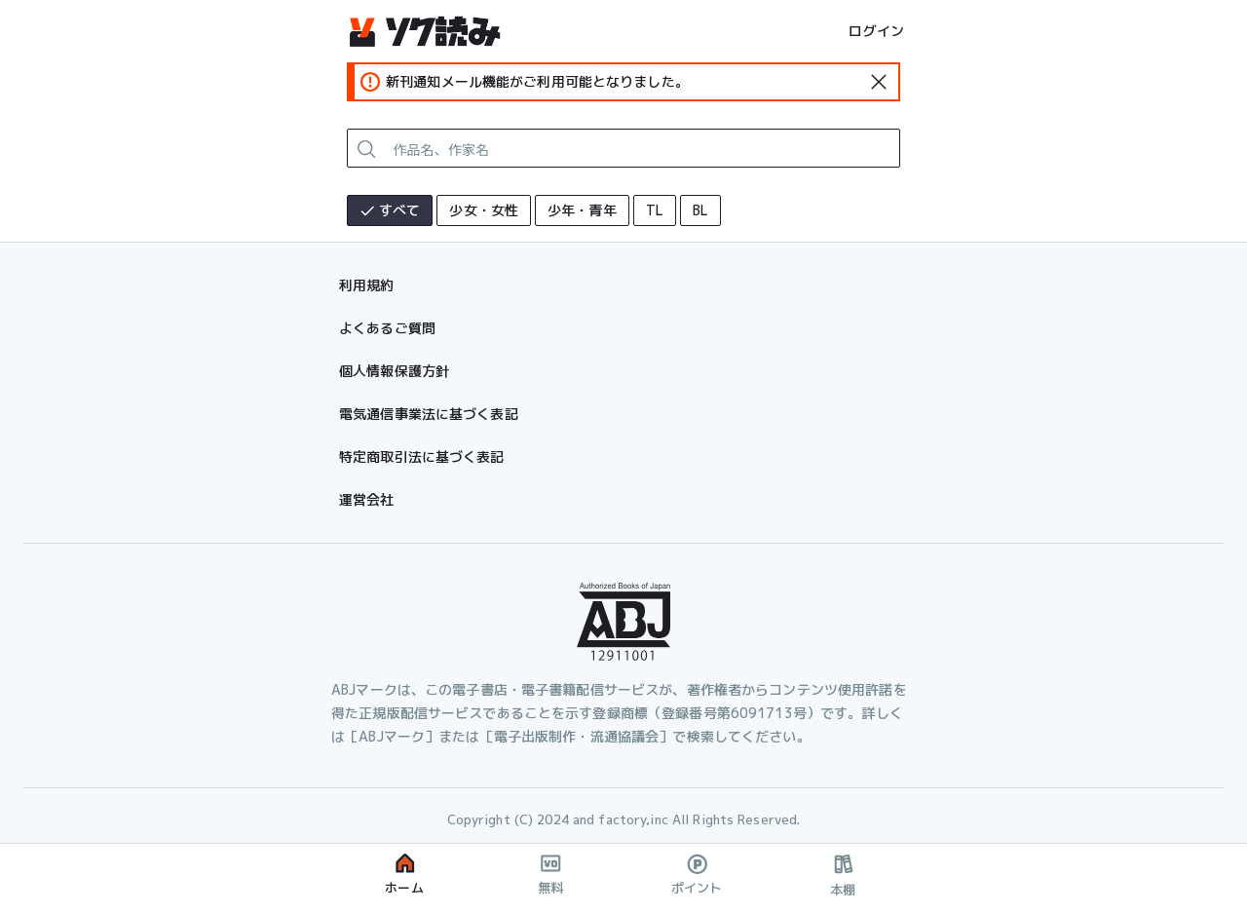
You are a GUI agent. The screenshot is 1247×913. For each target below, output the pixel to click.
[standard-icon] (878, 81)
